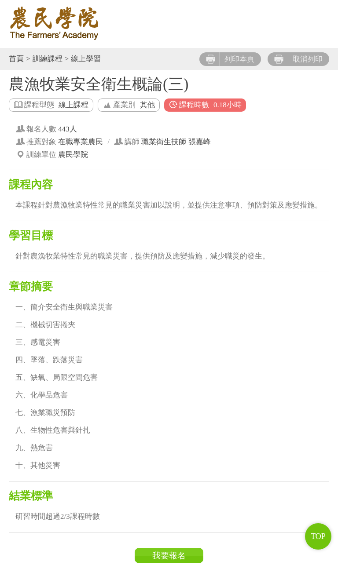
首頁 (16, 59)
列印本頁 (230, 59)
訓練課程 (47, 59)
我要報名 (169, 555)
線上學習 (86, 59)
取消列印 (298, 59)
